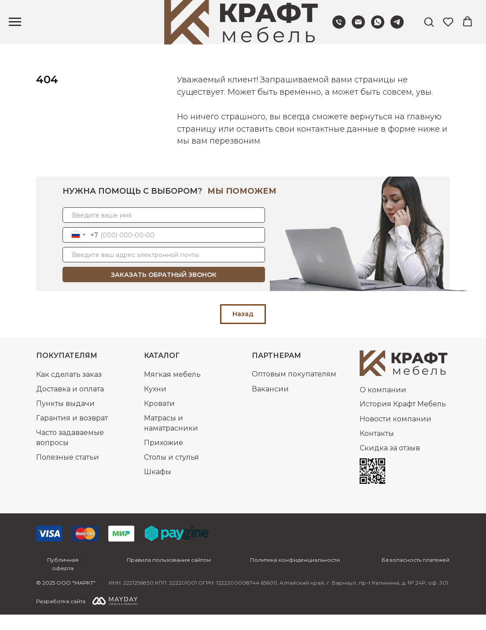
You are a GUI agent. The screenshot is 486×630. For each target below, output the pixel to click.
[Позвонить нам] (339, 26)
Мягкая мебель (172, 390)
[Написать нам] (358, 26)
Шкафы (157, 487)
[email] (164, 270)
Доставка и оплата (70, 404)
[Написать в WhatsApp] (377, 26)
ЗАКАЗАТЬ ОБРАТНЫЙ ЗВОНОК (164, 290)
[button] (428, 21)
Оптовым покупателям (294, 389)
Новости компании (395, 434)
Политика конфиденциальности (295, 575)
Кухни (155, 404)
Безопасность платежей (415, 575)
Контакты (377, 449)
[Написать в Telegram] (397, 26)
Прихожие (163, 458)
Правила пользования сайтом (169, 575)
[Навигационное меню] (15, 22)
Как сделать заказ (69, 390)
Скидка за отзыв (390, 463)
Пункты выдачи (65, 419)
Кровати (159, 419)
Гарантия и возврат (72, 433)
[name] (164, 230)
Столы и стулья (171, 472)
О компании (383, 405)
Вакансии (270, 404)
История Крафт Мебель (403, 419)
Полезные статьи (67, 472)
